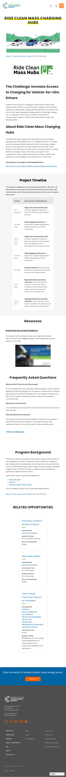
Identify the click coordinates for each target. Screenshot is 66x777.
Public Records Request (52, 743)
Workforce (25, 609)
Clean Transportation (19, 56)
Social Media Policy (51, 739)
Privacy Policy (49, 735)
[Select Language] (57, 774)
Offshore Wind (27, 622)
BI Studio (12, 770)
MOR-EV (12, 482)
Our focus (9, 731)
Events (27, 735)
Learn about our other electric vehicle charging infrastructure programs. (31, 166)
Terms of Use (49, 731)
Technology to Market (30, 627)
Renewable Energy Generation (32, 624)
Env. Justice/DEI (27, 614)
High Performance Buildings (31, 617)
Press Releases (29, 739)
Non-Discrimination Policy (52, 747)
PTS (7, 747)
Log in (51, 6)
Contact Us (10, 755)
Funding (29, 56)
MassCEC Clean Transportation (20, 485)
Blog (26, 731)
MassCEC (8, 56)
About (8, 751)
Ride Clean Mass (15, 480)
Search (57, 5)
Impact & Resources (13, 743)
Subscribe (33, 679)
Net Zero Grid (26, 619)
